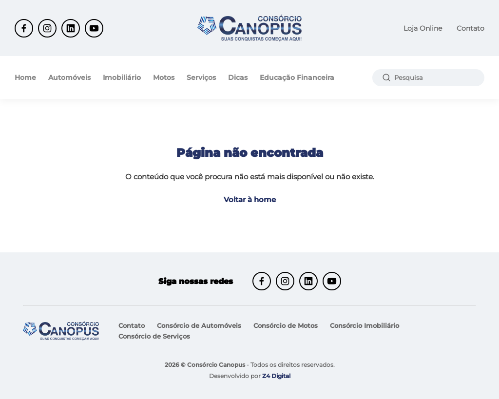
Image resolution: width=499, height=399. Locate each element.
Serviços (201, 77)
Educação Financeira (297, 77)
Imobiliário (122, 77)
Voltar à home (250, 199)
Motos (163, 77)
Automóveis (69, 77)
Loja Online (422, 28)
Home (25, 77)
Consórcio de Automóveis (199, 325)
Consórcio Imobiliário (364, 325)
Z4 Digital (276, 376)
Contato (470, 28)
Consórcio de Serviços (154, 336)
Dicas (238, 77)
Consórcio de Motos (285, 325)
